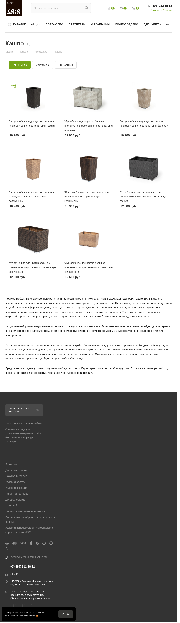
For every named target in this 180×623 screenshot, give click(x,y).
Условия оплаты (15, 481)
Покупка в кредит (16, 475)
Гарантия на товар (16, 493)
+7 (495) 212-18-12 (160, 5)
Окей (65, 614)
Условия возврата (16, 487)
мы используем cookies (25, 616)
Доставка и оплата (16, 470)
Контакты (11, 464)
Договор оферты (15, 499)
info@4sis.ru (17, 574)
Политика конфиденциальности (25, 511)
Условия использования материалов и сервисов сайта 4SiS (29, 530)
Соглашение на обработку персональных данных (31, 519)
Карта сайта (12, 505)
